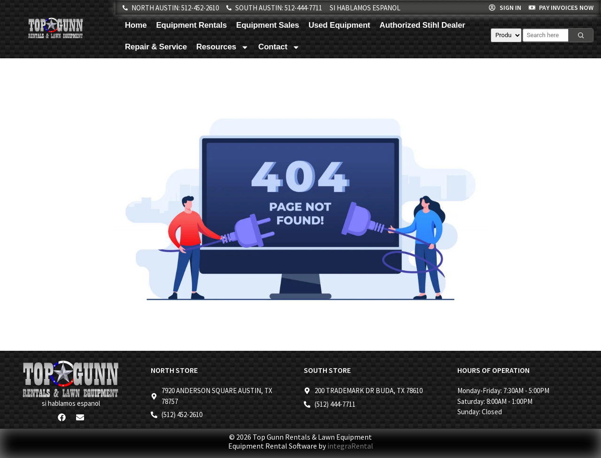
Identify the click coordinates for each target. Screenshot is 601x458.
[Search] (581, 35)
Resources (222, 47)
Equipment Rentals (191, 25)
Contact (279, 47)
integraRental (350, 445)
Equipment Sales (267, 25)
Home (135, 25)
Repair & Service (156, 46)
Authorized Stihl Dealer (422, 25)
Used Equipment (339, 25)
